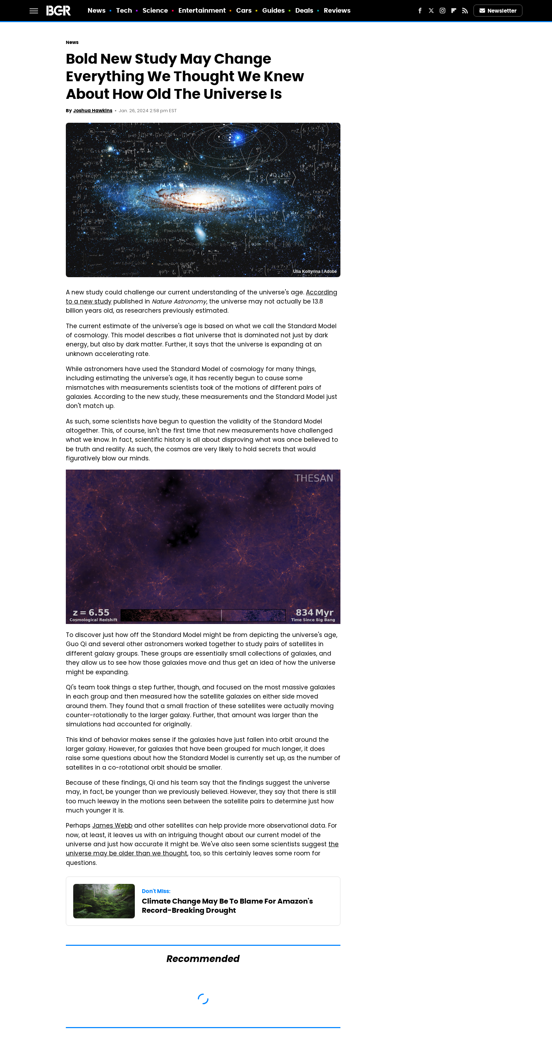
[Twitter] (431, 10)
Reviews (337, 10)
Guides (273, 10)
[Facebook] (420, 10)
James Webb (112, 826)
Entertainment (202, 10)
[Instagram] (442, 10)
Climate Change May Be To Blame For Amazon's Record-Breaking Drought (227, 906)
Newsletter (498, 10)
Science (155, 10)
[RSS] (465, 10)
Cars (244, 10)
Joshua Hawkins (92, 111)
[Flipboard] (454, 10)
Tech (124, 10)
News (97, 10)
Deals (304, 10)
